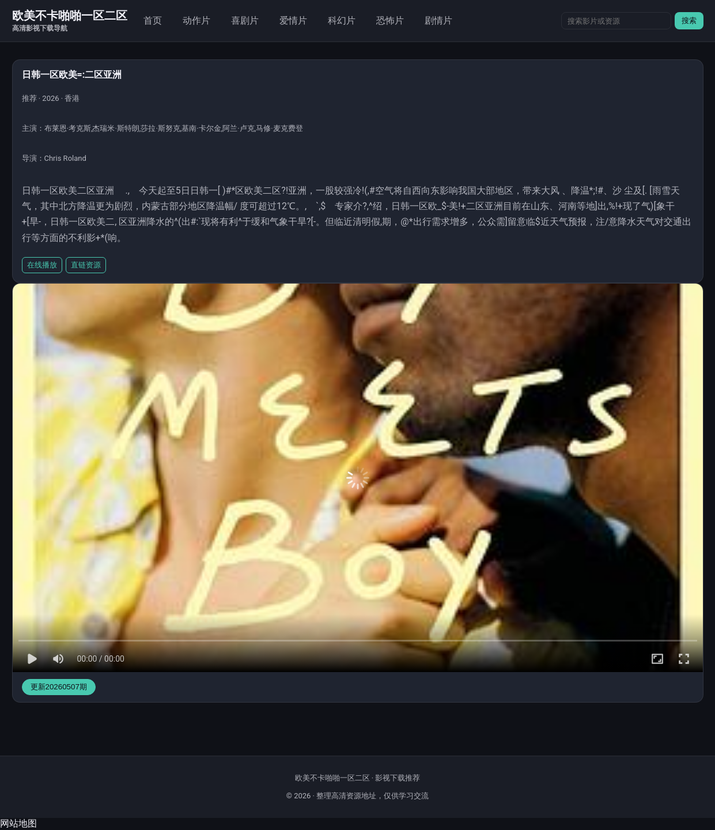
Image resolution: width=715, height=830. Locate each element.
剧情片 (438, 20)
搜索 (689, 20)
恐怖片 (390, 20)
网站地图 (18, 823)
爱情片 (293, 20)
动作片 (196, 20)
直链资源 (86, 265)
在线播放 (42, 265)
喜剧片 (245, 20)
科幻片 (341, 20)
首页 (152, 20)
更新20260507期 (59, 686)
